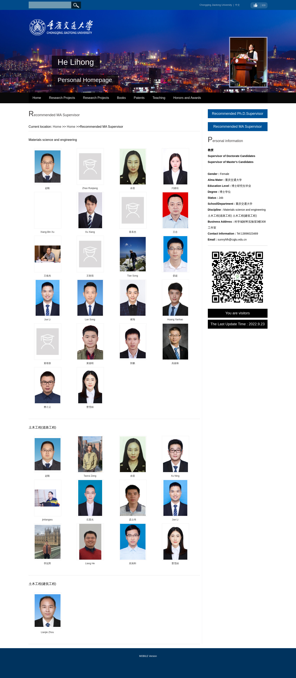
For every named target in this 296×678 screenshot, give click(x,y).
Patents (139, 97)
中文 (237, 5)
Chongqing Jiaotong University (216, 5)
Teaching (158, 97)
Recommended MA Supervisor (237, 127)
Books (121, 97)
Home (37, 97)
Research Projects (62, 97)
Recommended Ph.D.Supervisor (237, 114)
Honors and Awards (187, 97)
